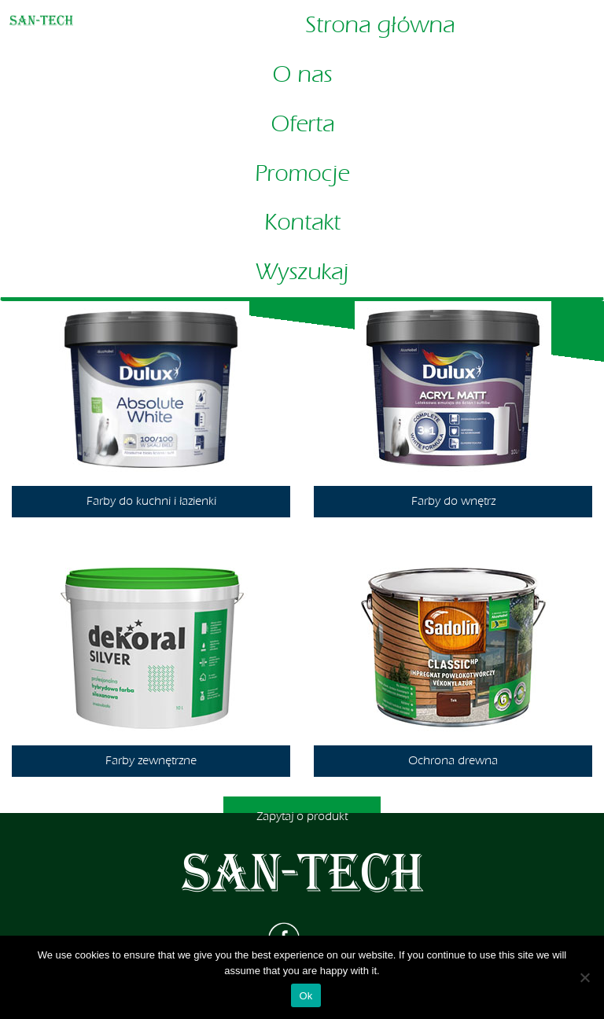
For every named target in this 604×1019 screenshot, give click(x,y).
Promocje (302, 173)
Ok (305, 996)
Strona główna (380, 25)
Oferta (302, 124)
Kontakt (302, 222)
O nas (302, 74)
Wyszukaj (302, 272)
